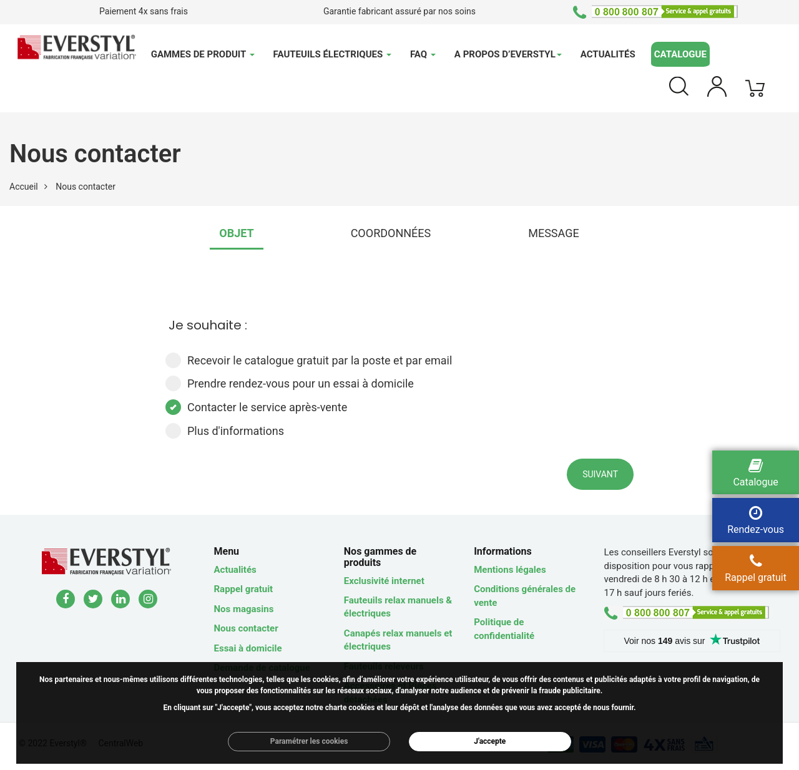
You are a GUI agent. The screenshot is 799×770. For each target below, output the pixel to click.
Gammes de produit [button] (203, 54)
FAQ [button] (423, 54)
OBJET (236, 233)
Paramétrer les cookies (309, 741)
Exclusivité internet (384, 581)
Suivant (600, 474)
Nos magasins (244, 609)
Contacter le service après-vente (256, 407)
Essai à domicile (248, 648)
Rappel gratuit (243, 589)
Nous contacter (246, 628)
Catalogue (680, 54)
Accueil (23, 187)
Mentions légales (510, 569)
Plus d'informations (224, 431)
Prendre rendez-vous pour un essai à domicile (289, 383)
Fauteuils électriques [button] (332, 54)
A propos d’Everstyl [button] (508, 54)
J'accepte (490, 741)
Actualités (608, 54)
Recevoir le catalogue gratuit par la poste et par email (308, 360)
